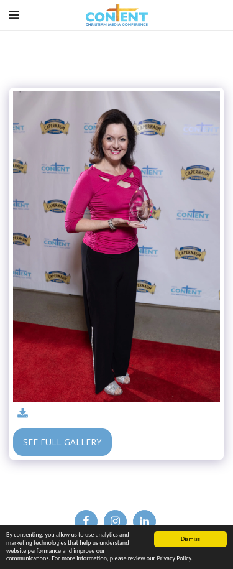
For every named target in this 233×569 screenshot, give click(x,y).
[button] (13, 14)
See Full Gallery (62, 442)
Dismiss (190, 539)
